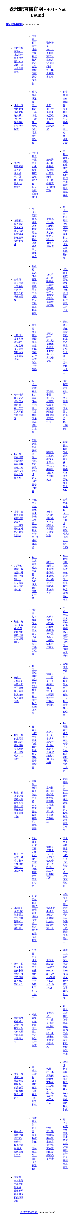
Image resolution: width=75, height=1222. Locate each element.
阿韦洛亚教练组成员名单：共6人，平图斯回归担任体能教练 (50, 466)
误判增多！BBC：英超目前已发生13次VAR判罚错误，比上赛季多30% (50, 59)
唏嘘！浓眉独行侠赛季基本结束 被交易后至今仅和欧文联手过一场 (65, 1030)
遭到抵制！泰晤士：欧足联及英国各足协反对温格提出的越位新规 (65, 1086)
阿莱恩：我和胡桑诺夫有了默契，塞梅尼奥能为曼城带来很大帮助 (65, 466)
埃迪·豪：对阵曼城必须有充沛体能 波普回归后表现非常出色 (65, 290)
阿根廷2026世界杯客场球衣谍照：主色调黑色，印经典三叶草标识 (34, 290)
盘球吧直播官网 (29, 1212)
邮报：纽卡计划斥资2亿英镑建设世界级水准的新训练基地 (18, 631)
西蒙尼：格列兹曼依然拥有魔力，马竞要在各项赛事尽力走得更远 (34, 804)
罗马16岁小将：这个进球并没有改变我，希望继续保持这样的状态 (50, 1029)
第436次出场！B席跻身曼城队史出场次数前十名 (50, 918)
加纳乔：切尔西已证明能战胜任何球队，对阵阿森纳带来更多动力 (34, 862)
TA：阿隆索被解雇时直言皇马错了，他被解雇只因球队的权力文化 (65, 747)
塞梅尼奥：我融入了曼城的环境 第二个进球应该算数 (18, 289)
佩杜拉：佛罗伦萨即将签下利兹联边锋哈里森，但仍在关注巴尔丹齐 (50, 1085)
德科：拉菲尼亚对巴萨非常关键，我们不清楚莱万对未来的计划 (18, 974)
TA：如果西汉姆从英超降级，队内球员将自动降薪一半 (34, 578)
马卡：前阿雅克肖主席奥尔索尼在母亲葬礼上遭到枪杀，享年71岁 (34, 232)
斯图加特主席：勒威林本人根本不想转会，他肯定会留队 (50, 347)
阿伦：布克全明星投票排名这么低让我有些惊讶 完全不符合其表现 (65, 1143)
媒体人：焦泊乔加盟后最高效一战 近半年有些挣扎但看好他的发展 (65, 974)
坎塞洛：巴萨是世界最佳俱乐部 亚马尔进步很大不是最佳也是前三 (65, 918)
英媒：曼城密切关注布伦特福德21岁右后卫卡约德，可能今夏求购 (65, 632)
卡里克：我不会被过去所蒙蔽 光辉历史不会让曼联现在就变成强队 (34, 59)
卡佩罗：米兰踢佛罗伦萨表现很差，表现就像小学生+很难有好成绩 (35, 523)
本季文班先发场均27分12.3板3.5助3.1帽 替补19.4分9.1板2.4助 (50, 974)
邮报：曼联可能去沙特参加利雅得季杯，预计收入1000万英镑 (34, 689)
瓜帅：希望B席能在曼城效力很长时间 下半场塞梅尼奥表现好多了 (66, 175)
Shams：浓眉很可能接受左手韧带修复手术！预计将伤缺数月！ (18, 918)
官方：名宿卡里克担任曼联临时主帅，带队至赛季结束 (34, 747)
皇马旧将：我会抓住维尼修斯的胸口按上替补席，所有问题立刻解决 (50, 804)
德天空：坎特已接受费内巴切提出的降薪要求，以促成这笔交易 (65, 862)
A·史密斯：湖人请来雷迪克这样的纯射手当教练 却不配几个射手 (34, 974)
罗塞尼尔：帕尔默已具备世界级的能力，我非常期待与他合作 (50, 233)
